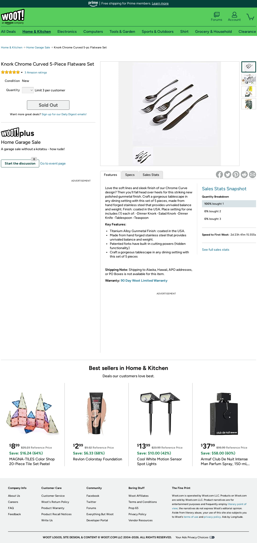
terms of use (191, 516)
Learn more (160, 3)
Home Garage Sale (38, 47)
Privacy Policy (137, 514)
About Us (14, 495)
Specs (130, 175)
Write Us (47, 520)
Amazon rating (36, 72)
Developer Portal (97, 520)
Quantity (13, 90)
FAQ (11, 508)
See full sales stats (215, 250)
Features (110, 175)
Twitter (91, 502)
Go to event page (53, 163)
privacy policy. (212, 516)
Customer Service (53, 495)
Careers (13, 502)
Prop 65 (133, 508)
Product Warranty (52, 508)
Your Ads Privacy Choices (192, 537)
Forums (216, 17)
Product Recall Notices (56, 514)
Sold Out (48, 105)
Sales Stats (151, 175)
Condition (12, 81)
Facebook (92, 495)
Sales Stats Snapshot (224, 188)
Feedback (14, 514)
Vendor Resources (140, 520)
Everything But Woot (100, 514)
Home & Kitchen (11, 47)
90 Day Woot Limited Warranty (144, 281)
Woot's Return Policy (55, 502)
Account (234, 17)
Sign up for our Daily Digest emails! (64, 114)
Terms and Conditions (142, 502)
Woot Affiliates (138, 495)
